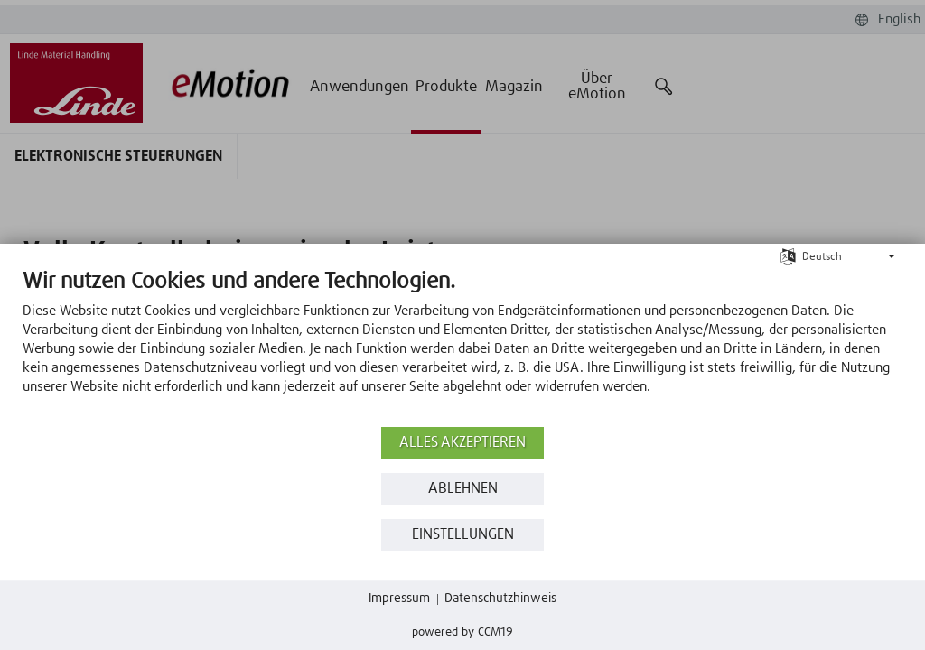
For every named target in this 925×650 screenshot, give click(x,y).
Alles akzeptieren (462, 443)
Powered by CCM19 (462, 632)
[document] (462, 345)
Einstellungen (463, 535)
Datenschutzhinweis (500, 598)
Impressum (399, 598)
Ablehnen (463, 489)
